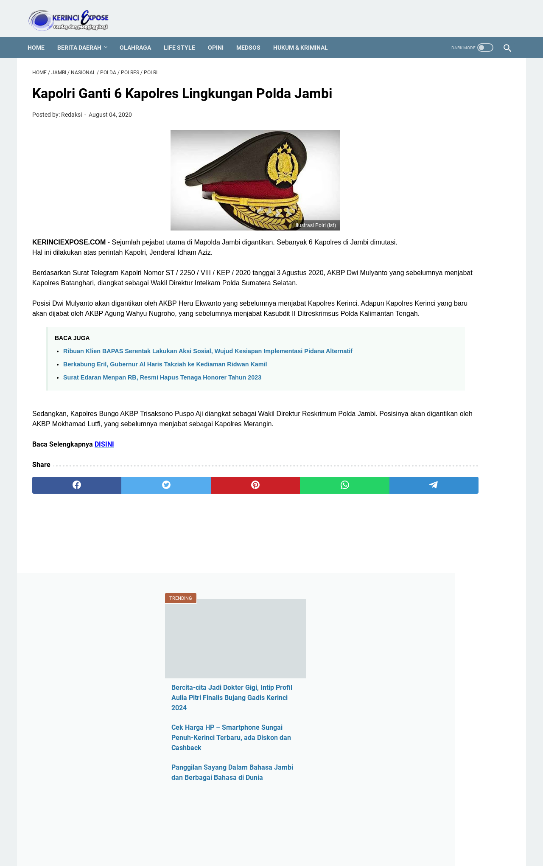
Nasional (405, 696)
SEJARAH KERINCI (365, 835)
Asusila (403, 479)
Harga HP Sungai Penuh (428, 566)
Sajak (400, 783)
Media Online (411, 667)
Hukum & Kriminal (305, 36)
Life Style (184, 36)
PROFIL (269, 835)
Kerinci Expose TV (419, 624)
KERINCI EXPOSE (283, 852)
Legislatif (406, 653)
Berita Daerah (84, 36)
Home (40, 36)
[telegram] (321, 528)
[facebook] (64, 528)
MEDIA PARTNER (310, 835)
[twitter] (128, 528)
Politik (401, 754)
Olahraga (140, 36)
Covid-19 (405, 523)
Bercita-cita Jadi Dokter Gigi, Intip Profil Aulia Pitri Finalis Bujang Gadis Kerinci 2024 (445, 168)
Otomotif (405, 710)
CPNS (400, 508)
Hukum (403, 595)
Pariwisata (408, 725)
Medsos (253, 36)
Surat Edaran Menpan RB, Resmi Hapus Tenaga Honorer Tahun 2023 (162, 410)
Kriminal (404, 638)
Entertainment (413, 537)
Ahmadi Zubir (412, 451)
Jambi (401, 609)
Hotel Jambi (410, 580)
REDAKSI (165, 835)
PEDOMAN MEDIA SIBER (217, 835)
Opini (220, 36)
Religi (400, 768)
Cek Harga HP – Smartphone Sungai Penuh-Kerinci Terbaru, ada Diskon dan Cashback (445, 208)
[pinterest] (192, 528)
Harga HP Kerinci (417, 552)
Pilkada (403, 739)
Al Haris (403, 465)
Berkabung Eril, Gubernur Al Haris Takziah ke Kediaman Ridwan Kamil (165, 397)
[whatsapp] (257, 528)
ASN (398, 436)
